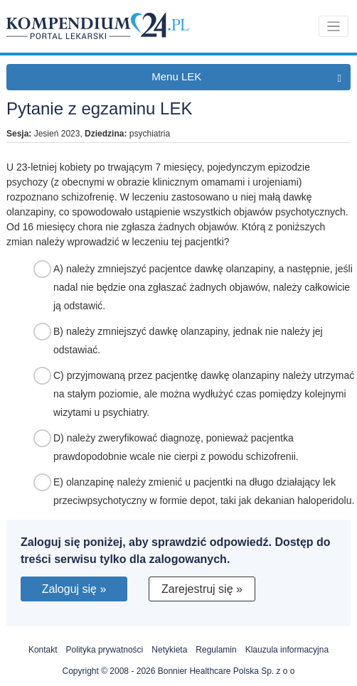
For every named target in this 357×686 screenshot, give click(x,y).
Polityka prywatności (105, 650)
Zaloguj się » (74, 589)
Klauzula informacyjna (287, 650)
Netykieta (169, 650)
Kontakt (43, 650)
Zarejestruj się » (202, 589)
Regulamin (216, 650)
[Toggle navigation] (334, 27)
